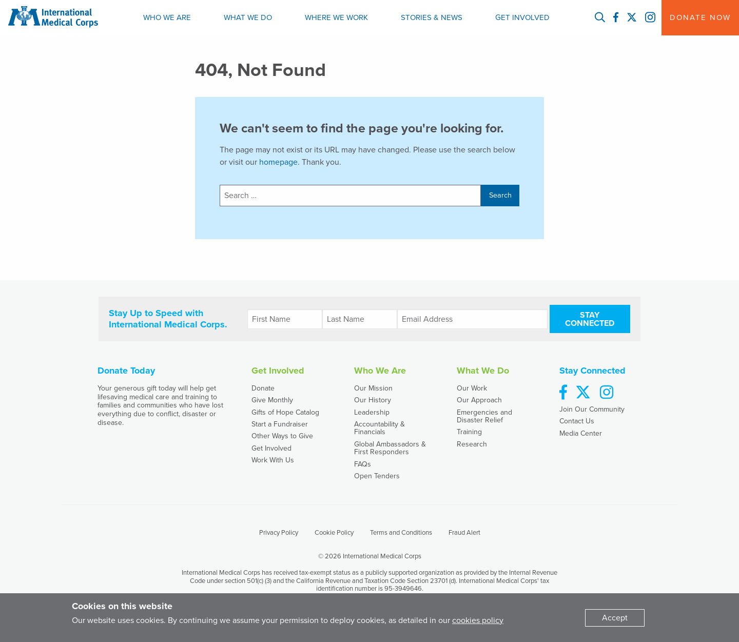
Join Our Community (592, 409)
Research (472, 444)
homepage (278, 162)
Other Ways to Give (282, 436)
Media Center (580, 433)
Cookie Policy (334, 533)
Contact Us (576, 421)
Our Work (472, 388)
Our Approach (479, 400)
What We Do (248, 17)
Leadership (372, 412)
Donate (263, 388)
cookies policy (477, 620)
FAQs (362, 464)
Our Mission (373, 388)
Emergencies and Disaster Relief (484, 416)
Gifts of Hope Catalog (285, 412)
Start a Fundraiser (279, 424)
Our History (372, 400)
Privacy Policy (278, 533)
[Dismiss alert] (615, 618)
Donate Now (700, 17)
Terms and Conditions (401, 533)
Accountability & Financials (379, 428)
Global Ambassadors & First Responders (390, 448)
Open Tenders (377, 476)
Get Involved (522, 17)
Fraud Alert (464, 533)
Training (469, 431)
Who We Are (167, 17)
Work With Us (272, 460)
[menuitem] (167, 17)
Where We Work (336, 17)
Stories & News (431, 17)
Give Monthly (272, 400)
